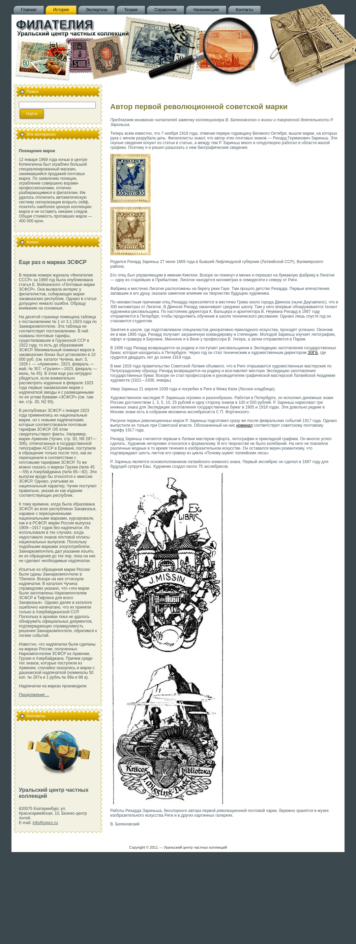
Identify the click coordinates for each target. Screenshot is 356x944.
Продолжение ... (34, 694)
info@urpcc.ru (45, 822)
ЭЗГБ (313, 352)
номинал (244, 425)
